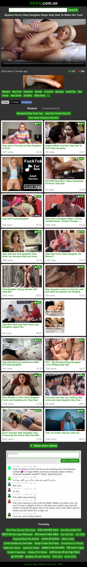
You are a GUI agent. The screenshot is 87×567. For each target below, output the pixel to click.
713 (71, 71)
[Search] (38, 10)
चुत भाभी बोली (17, 557)
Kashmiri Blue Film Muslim (26, 539)
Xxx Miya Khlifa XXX (71, 530)
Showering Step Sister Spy (30, 113)
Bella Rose (39, 95)
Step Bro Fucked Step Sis (57, 113)
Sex (80, 92)
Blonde (38, 92)
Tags (34, 564)
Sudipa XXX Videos (37, 552)
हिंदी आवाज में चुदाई (75, 548)
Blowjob (6, 92)
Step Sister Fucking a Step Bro (43, 118)
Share (5, 102)
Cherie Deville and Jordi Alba (18, 543)
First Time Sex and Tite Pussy (20, 530)
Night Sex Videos (12, 548)
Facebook (26, 102)
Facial (5, 95)
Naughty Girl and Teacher (37, 557)
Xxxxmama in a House (72, 543)
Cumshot (48, 92)
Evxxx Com (70, 557)
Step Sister (16, 95)
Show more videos (43, 445)
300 (81, 71)
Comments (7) (51, 108)
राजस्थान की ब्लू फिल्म (50, 539)
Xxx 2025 (80, 534)
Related (32, 108)
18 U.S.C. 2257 (55, 564)
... (48, 95)
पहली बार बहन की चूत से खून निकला (64, 552)
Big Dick (60, 92)
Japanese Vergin (31, 548)
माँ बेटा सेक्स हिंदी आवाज (48, 530)
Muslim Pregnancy (17, 552)
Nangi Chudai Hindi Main (47, 543)
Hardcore (28, 92)
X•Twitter (15, 102)
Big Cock (16, 92)
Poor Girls (57, 557)
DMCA (42, 564)
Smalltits (28, 95)
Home (27, 564)
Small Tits (70, 92)
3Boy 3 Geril (68, 539)
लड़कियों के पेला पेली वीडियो (53, 548)
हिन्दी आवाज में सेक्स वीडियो (46, 534)
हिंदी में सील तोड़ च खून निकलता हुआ (17, 534)
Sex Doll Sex (67, 534)
